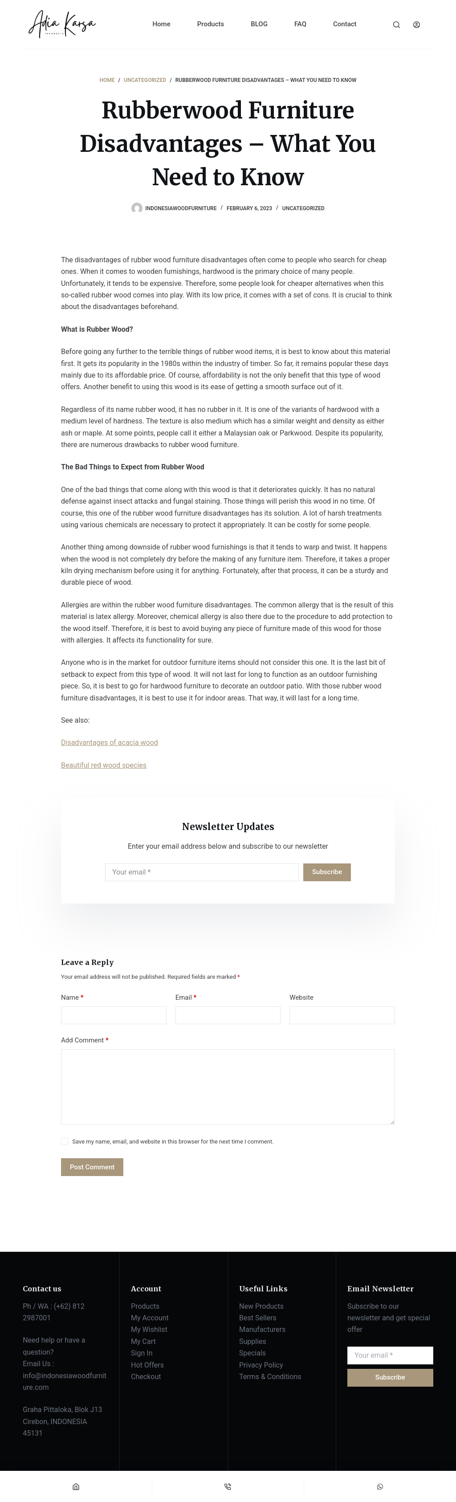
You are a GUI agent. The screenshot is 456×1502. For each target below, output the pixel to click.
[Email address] (202, 872)
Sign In (141, 1353)
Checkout (146, 1376)
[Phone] (228, 1486)
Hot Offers (147, 1365)
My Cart (143, 1341)
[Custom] (380, 1486)
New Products (261, 1306)
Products (210, 24)
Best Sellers (258, 1318)
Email (186, 997)
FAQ (300, 24)
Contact (345, 24)
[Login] (416, 24)
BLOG (259, 24)
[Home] (76, 1486)
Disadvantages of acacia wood (109, 742)
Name (72, 997)
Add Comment (85, 1040)
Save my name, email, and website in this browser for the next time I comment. (172, 1141)
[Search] (396, 24)
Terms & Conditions (270, 1376)
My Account (150, 1318)
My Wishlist (149, 1329)
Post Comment (92, 1167)
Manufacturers (262, 1329)
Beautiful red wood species (104, 765)
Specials (252, 1353)
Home (161, 24)
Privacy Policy (261, 1365)
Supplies (252, 1341)
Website (301, 997)
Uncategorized (303, 208)
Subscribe (327, 872)
